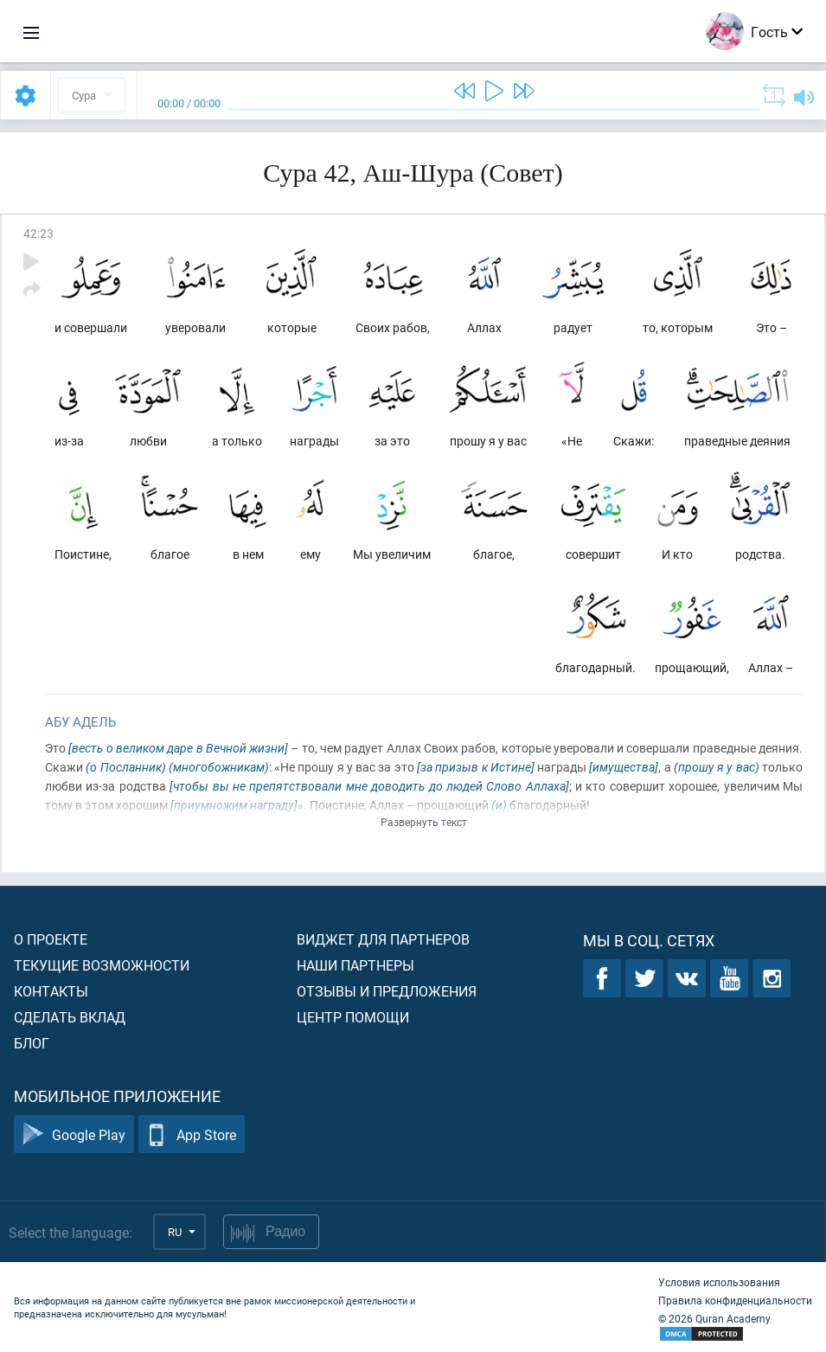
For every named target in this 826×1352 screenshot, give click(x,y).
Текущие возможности (101, 965)
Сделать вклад (69, 1017)
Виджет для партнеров (383, 939)
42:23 (38, 233)
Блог (31, 1043)
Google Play (73, 1134)
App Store (191, 1134)
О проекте (50, 939)
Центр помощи (353, 1017)
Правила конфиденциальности (735, 1300)
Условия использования (719, 1282)
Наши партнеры (355, 965)
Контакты (51, 991)
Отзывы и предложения (387, 991)
